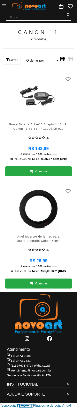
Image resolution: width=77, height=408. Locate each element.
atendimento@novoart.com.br (29, 370)
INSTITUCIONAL (22, 384)
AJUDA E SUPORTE (26, 394)
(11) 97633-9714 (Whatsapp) (28, 365)
